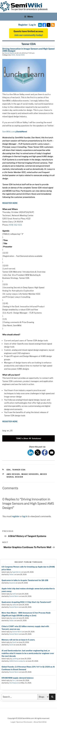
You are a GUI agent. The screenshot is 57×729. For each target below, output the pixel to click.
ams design (13, 474)
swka (14, 605)
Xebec (11, 575)
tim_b (14, 680)
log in (24, 516)
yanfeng (15, 659)
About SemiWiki (40, 722)
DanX (14, 642)
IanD (14, 594)
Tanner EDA (20, 55)
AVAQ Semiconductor (17, 661)
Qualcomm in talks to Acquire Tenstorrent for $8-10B (25, 580)
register (15, 516)
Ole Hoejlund (14, 683)
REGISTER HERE (9, 203)
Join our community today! (28, 35)
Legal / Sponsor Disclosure (21, 722)
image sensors (30, 474)
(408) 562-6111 (15, 225)
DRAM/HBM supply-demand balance (17, 678)
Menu (28, 16)
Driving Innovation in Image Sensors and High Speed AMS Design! (28, 49)
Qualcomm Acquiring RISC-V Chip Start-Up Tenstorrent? (26, 602)
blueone (12, 583)
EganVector (16, 572)
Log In (32, 24)
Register (23, 24)
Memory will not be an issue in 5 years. (18, 640)
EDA (13, 55)
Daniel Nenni (9, 53)
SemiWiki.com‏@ (14, 131)
